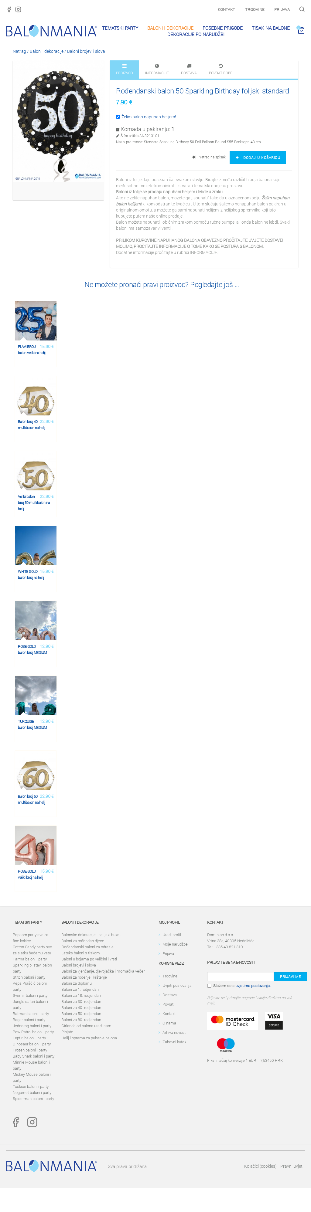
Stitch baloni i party (29, 977)
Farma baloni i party (30, 959)
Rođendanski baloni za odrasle (87, 947)
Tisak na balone (271, 28)
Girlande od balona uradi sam (86, 1025)
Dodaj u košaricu (258, 157)
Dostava (169, 994)
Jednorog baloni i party (32, 1025)
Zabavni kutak (174, 1041)
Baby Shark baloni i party (33, 1056)
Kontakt (226, 9)
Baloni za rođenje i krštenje (84, 977)
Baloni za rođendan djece (82, 940)
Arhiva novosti (174, 1032)
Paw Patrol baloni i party (33, 1031)
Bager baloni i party (29, 1019)
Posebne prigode (223, 28)
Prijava (282, 9)
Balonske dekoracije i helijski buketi (91, 934)
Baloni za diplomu (76, 983)
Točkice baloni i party (31, 1086)
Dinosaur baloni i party (32, 1044)
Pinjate (67, 1031)
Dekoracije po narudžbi (195, 34)
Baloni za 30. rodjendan (81, 1001)
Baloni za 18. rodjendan (81, 995)
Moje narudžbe (175, 944)
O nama (169, 1023)
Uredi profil (171, 934)
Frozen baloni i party (30, 1050)
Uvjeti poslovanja (177, 985)
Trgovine (254, 9)
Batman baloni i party (31, 1013)
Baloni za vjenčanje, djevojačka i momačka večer (103, 971)
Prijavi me (290, 976)
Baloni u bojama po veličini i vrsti (89, 959)
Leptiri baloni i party (29, 1038)
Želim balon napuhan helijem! (146, 117)
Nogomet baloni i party (32, 1092)
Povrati (168, 1004)
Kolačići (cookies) (260, 1166)
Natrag (19, 51)
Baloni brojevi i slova (86, 51)
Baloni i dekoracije (170, 28)
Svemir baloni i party (30, 995)
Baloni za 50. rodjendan (81, 1013)
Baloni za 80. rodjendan (81, 1019)
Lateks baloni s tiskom (80, 953)
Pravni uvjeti (291, 1166)
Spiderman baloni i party (33, 1098)
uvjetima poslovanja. (253, 985)
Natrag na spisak (209, 156)
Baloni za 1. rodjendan (80, 989)
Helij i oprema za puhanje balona (89, 1038)
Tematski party (120, 28)
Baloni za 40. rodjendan (81, 1007)
